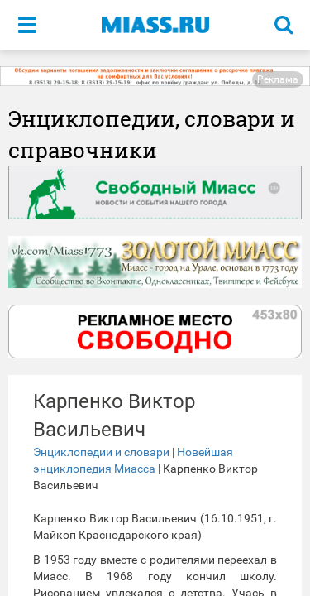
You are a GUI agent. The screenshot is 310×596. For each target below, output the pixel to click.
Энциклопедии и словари (101, 452)
